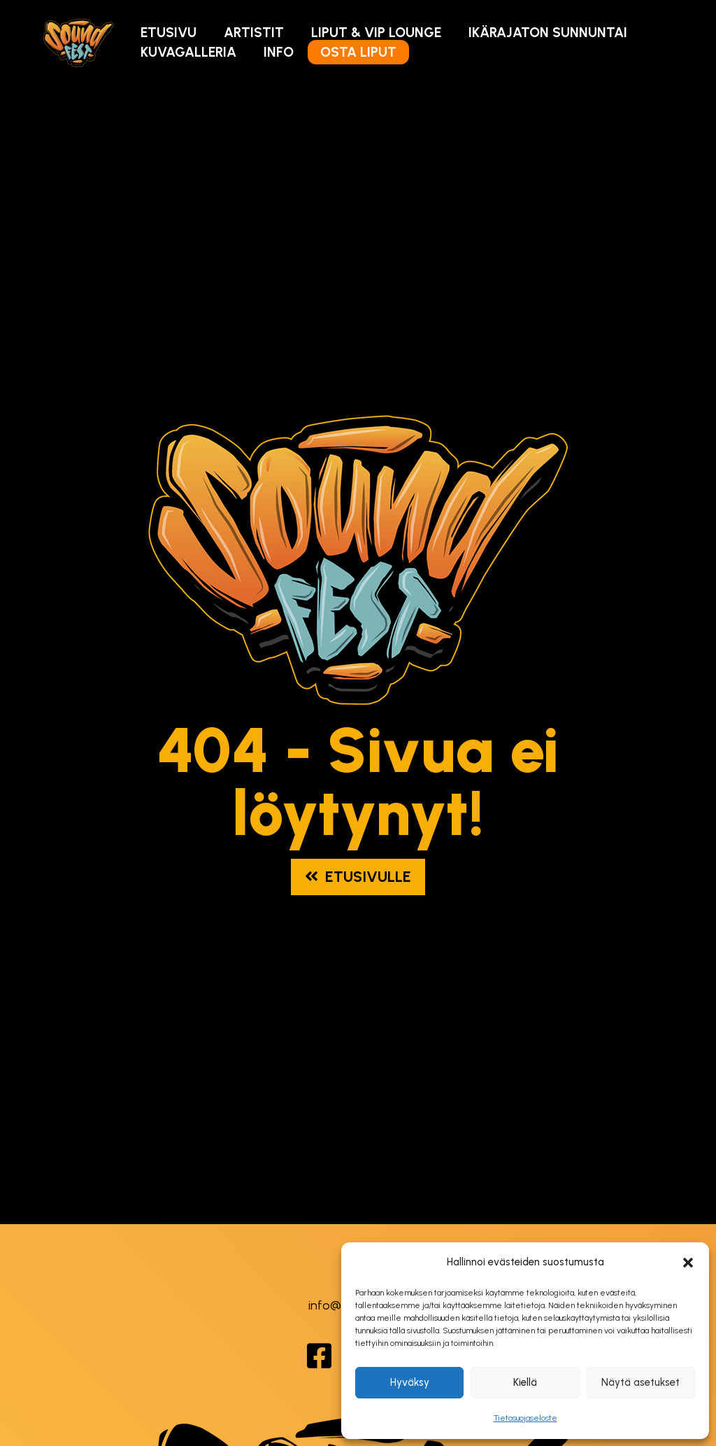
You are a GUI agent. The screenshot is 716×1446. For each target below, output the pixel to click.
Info (279, 52)
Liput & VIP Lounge (376, 32)
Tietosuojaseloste (525, 1418)
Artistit (254, 32)
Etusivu (168, 32)
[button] (688, 1263)
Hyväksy (409, 1382)
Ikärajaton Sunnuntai (547, 32)
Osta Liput (358, 52)
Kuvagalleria (188, 52)
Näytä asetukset (640, 1382)
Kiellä (525, 1382)
